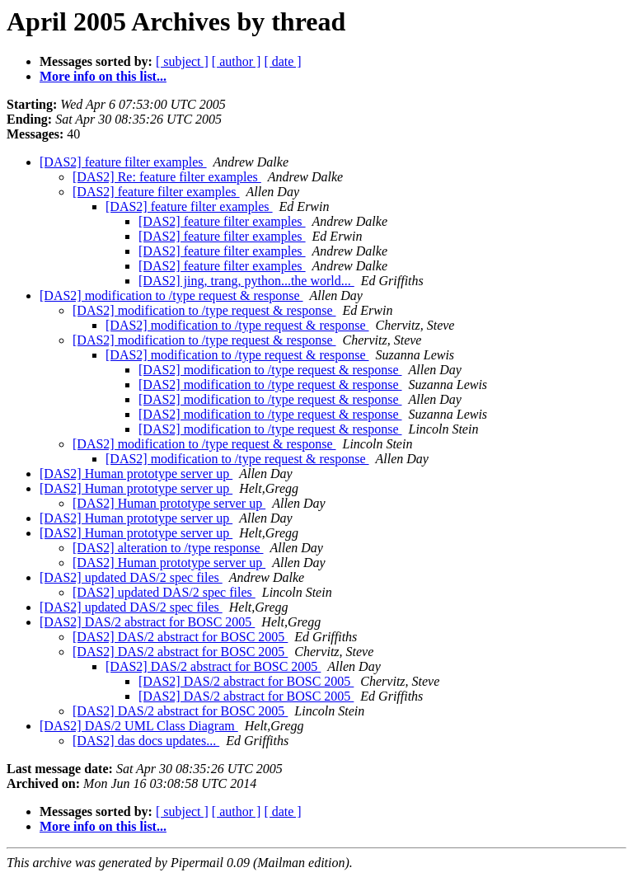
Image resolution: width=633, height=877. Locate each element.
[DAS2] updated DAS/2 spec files (131, 577)
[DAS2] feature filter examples (123, 162)
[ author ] (236, 61)
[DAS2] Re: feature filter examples (167, 177)
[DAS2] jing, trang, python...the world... (246, 281)
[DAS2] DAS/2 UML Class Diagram (139, 726)
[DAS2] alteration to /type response (168, 548)
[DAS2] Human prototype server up (136, 474)
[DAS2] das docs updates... (146, 741)
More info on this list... (103, 76)
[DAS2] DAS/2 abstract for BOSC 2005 (147, 622)
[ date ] (282, 61)
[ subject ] (182, 61)
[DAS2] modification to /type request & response (171, 295)
